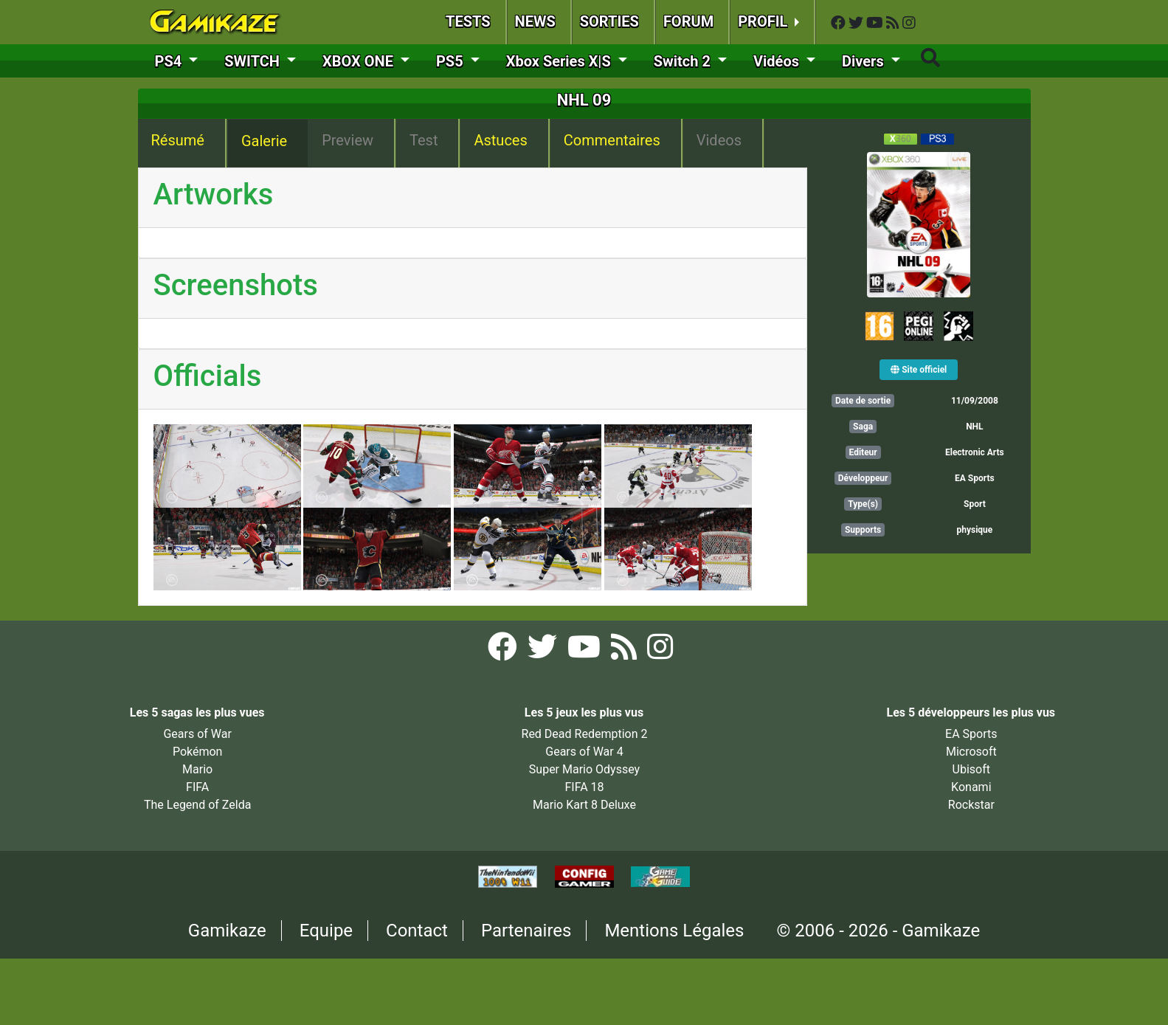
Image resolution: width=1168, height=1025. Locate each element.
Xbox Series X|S (560, 61)
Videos (719, 140)
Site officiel (919, 370)
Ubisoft (971, 769)
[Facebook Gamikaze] (840, 23)
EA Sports (975, 478)
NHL (974, 426)
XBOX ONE (359, 61)
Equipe (326, 930)
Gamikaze (227, 930)
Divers (865, 61)
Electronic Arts (974, 452)
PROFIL (764, 21)
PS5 (451, 61)
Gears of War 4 (584, 752)
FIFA (197, 787)
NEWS (535, 21)
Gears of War (197, 734)
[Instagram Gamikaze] (909, 23)
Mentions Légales (674, 930)
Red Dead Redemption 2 (585, 734)
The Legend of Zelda (197, 805)
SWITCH (253, 61)
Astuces (500, 140)
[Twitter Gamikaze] (857, 23)
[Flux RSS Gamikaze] (894, 23)
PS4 (170, 61)
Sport (975, 504)
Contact (417, 930)
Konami (971, 787)
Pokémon (198, 752)
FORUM (688, 21)
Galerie (264, 141)
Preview (347, 140)
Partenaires (526, 930)
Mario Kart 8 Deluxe (584, 805)
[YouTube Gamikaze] (876, 23)
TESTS (468, 21)
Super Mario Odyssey (584, 769)
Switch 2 (684, 61)
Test (424, 140)
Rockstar (971, 805)
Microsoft (971, 752)
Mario (197, 769)
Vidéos (778, 61)
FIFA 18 (584, 787)
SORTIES (609, 21)
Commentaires (612, 140)
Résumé (177, 140)
